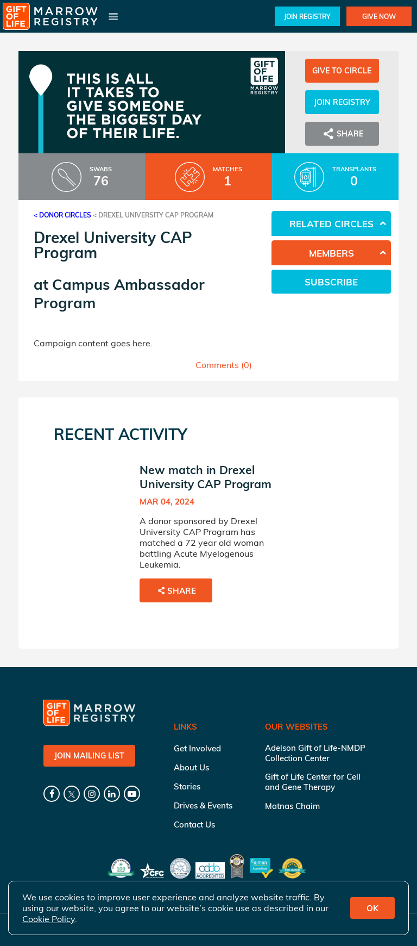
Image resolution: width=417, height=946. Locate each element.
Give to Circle (341, 71)
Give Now (379, 17)
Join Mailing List (89, 756)
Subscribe (331, 282)
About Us (191, 767)
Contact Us (194, 824)
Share (342, 133)
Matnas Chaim (292, 806)
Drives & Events (203, 805)
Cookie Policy (48, 918)
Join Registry (307, 17)
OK (372, 908)
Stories (187, 786)
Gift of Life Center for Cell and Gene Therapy (313, 781)
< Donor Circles (62, 215)
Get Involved (197, 748)
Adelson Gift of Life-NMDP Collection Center (315, 753)
